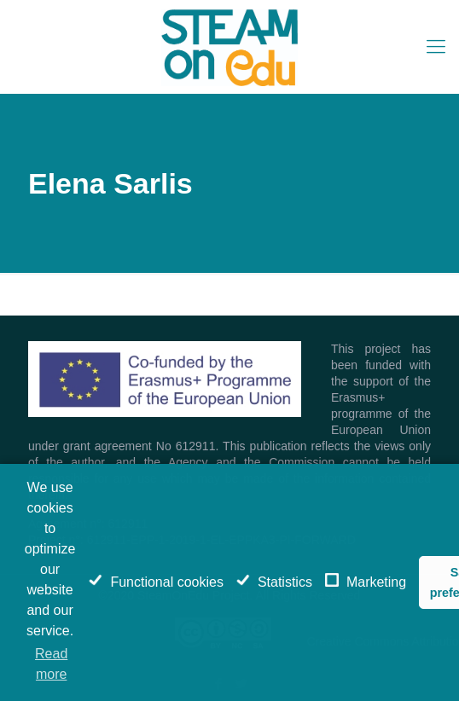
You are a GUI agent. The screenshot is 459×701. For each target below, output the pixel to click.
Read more (51, 663)
